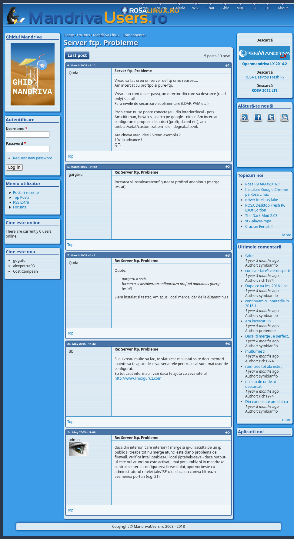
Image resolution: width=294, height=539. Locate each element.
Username (16, 128)
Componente (133, 35)
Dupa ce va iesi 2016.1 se (266, 285)
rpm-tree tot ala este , (263, 366)
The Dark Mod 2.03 (261, 215)
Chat (210, 8)
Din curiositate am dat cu (266, 401)
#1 (227, 65)
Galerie (179, 8)
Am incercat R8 (258, 321)
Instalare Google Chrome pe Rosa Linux (266, 192)
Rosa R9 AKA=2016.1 (262, 184)
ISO (254, 8)
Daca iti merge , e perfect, (267, 336)
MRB (240, 8)
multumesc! (255, 351)
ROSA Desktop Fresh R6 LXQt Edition (265, 208)
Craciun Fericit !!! (259, 226)
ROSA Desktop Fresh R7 (265, 77)
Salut (249, 255)
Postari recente (26, 192)
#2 (227, 166)
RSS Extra (21, 202)
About (283, 8)
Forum (160, 8)
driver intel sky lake (261, 199)
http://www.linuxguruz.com (138, 378)
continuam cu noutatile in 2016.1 (267, 303)
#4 (227, 343)
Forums (83, 35)
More (286, 235)
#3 (227, 255)
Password (16, 143)
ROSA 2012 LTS (265, 90)
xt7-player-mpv (258, 221)
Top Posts (21, 197)
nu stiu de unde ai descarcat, (260, 384)
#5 (227, 432)
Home (69, 35)
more (286, 419)
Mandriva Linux (106, 35)
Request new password (32, 158)
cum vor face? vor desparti (267, 270)
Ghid (225, 8)
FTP (268, 8)
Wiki (195, 8)
